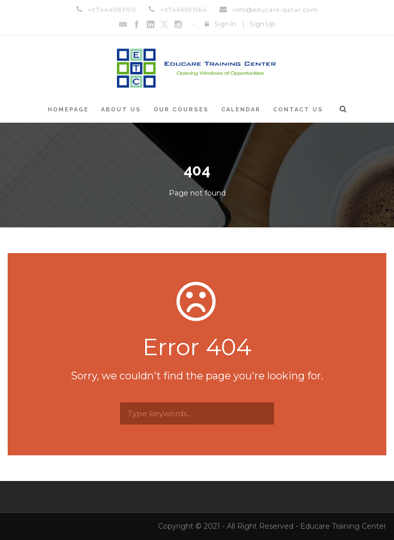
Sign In (225, 24)
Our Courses (181, 109)
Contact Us (298, 109)
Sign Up (262, 24)
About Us (121, 109)
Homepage (68, 109)
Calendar (241, 109)
